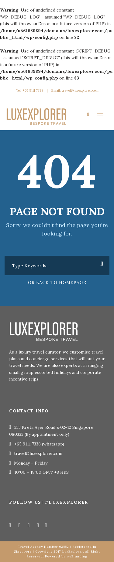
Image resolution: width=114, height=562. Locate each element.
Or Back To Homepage (57, 282)
